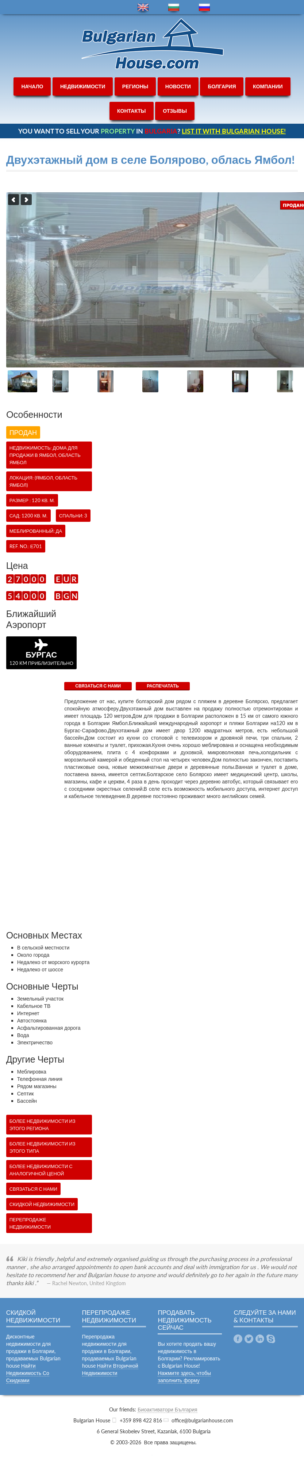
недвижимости (82, 86)
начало (32, 86)
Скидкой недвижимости (41, 1204)
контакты (131, 111)
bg (173, 7)
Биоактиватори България (167, 1409)
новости (178, 86)
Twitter (249, 1338)
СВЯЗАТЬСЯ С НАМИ (98, 686)
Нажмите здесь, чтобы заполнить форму (184, 1376)
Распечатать (163, 686)
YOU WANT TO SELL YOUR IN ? (152, 131)
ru (204, 7)
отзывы (175, 111)
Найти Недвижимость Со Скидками (27, 1373)
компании (268, 86)
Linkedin (259, 1338)
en (143, 7)
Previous (13, 199)
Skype (270, 1338)
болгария (222, 86)
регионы (135, 86)
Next (26, 199)
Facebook (238, 1338)
